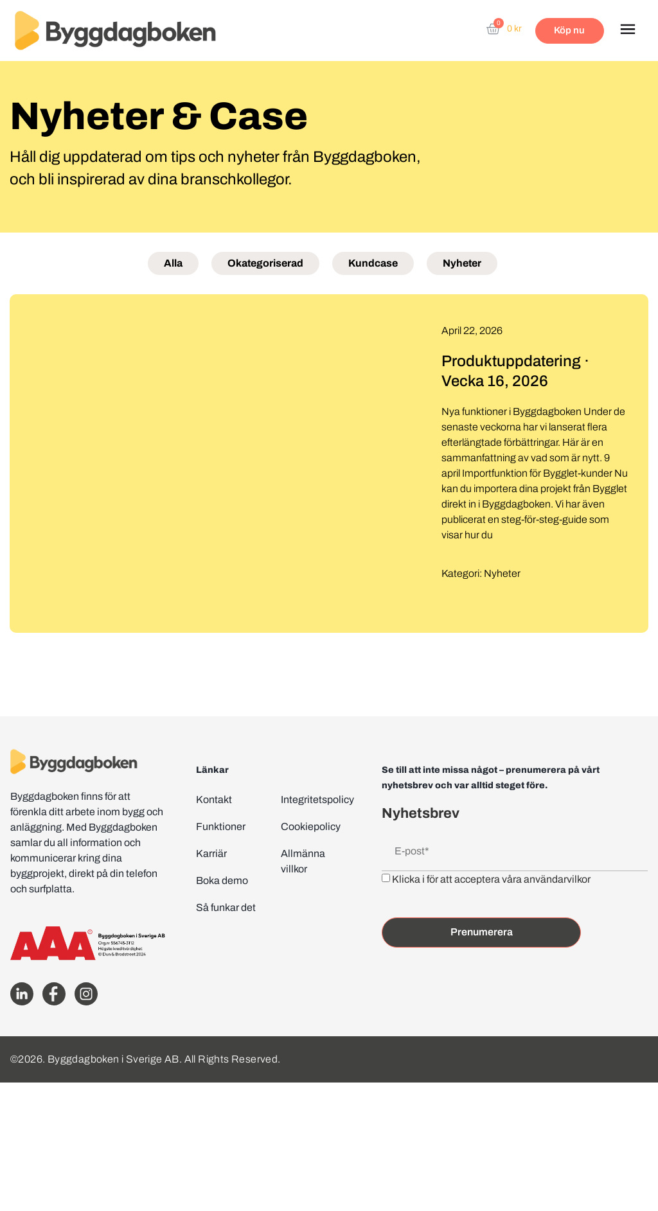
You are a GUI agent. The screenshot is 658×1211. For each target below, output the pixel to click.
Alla (173, 263)
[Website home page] (115, 30)
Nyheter (462, 263)
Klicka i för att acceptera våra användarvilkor (491, 878)
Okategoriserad (265, 263)
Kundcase (373, 263)
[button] (627, 31)
